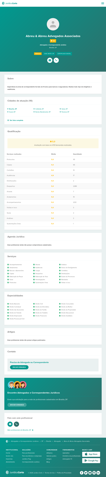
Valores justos (51, 456)
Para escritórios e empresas (32, 456)
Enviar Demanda (17, 405)
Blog (48, 462)
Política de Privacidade (64, 473)
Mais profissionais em (20, 430)
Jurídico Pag (26, 459)
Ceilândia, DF (39, 109)
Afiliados (49, 453)
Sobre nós (9, 456)
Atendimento (10, 462)
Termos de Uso (50, 473)
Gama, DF (64, 109)
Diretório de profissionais (71, 456)
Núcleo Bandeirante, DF (42, 112)
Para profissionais (28, 453)
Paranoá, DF (64, 112)
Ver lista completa (15, 120)
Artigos (49, 459)
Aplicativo (66, 453)
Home (8, 453)
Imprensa (9, 459)
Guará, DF (11, 112)
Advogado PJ (67, 459)
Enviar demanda (19, 367)
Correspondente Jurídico (31, 462)
